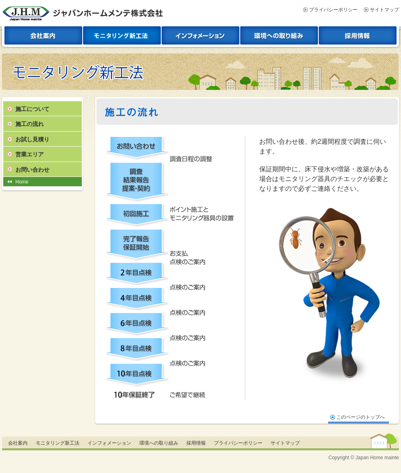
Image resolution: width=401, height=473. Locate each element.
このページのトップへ (360, 417)
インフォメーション (109, 443)
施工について (32, 109)
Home (21, 182)
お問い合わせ (32, 169)
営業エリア (29, 154)
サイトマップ (384, 10)
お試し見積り (32, 139)
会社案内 (18, 443)
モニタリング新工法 (57, 443)
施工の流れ (29, 124)
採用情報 (196, 443)
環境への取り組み (158, 443)
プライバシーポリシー (333, 10)
